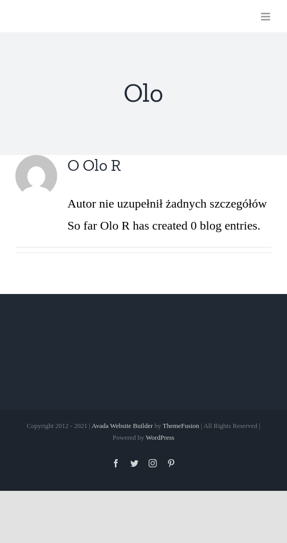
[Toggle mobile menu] (266, 16)
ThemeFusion (181, 425)
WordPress (160, 437)
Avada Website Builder (122, 425)
